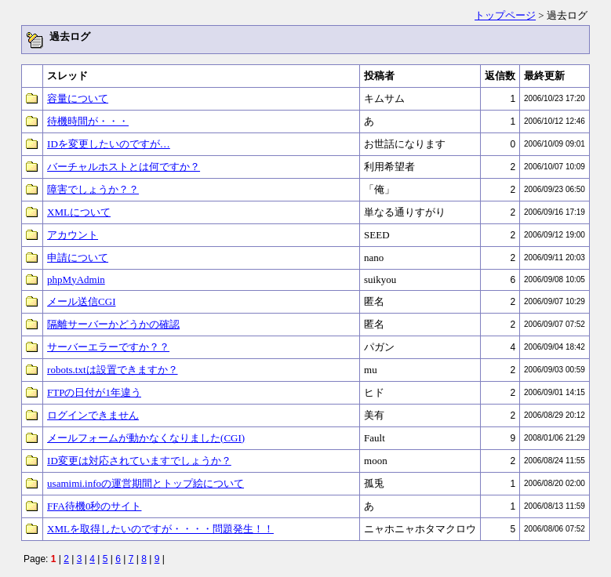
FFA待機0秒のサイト (94, 506)
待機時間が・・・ (88, 121)
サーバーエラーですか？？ (108, 347)
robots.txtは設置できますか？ (112, 370)
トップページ (505, 15)
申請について (77, 257)
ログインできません (93, 415)
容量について (77, 98)
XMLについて (79, 212)
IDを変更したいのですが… (108, 144)
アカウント (72, 235)
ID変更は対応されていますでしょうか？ (139, 460)
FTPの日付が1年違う (94, 392)
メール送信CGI (81, 301)
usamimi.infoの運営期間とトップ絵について (145, 483)
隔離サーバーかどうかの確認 (113, 324)
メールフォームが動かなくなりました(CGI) (146, 438)
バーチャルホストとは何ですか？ (123, 166)
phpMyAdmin (76, 279)
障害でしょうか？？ (93, 189)
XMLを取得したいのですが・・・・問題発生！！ (160, 529)
